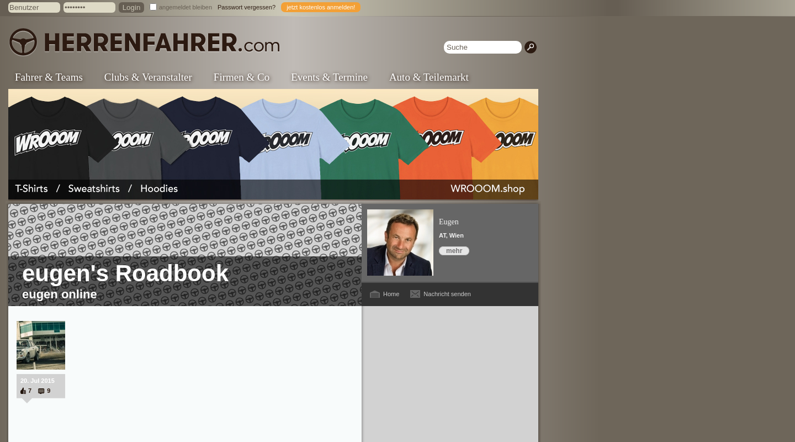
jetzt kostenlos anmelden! (321, 7)
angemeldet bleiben (185, 7)
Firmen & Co (241, 77)
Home (391, 294)
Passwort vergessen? (246, 7)
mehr (454, 251)
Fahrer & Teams (49, 77)
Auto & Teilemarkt (429, 77)
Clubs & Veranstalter (148, 77)
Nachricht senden (447, 294)
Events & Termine (329, 77)
